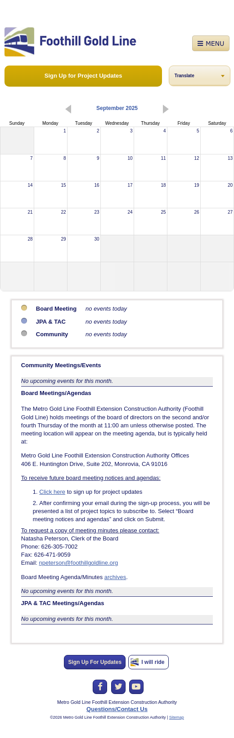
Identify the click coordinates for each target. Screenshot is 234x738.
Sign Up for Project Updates (83, 75)
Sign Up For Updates (95, 662)
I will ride (152, 662)
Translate (184, 75)
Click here (52, 491)
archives (115, 577)
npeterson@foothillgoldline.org (78, 562)
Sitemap (176, 717)
